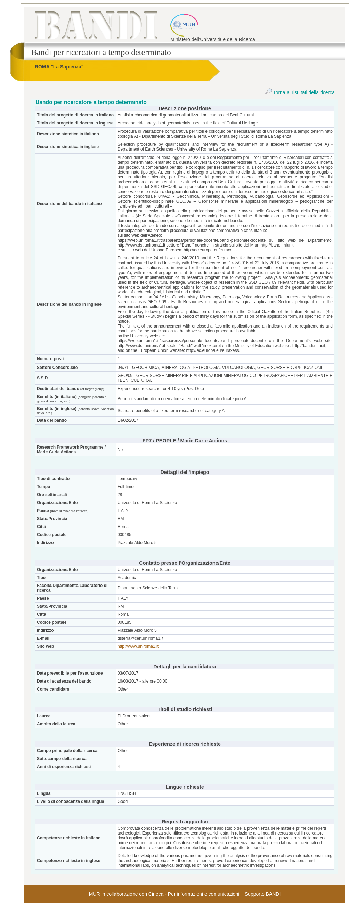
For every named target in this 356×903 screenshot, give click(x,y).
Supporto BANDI (263, 894)
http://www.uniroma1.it (138, 646)
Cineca (156, 894)
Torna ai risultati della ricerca (300, 92)
